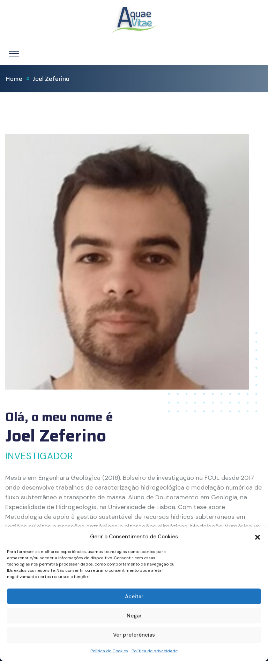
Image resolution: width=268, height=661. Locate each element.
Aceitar (134, 596)
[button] (257, 536)
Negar (134, 615)
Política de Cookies (109, 651)
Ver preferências (134, 634)
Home (13, 79)
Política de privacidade (155, 651)
